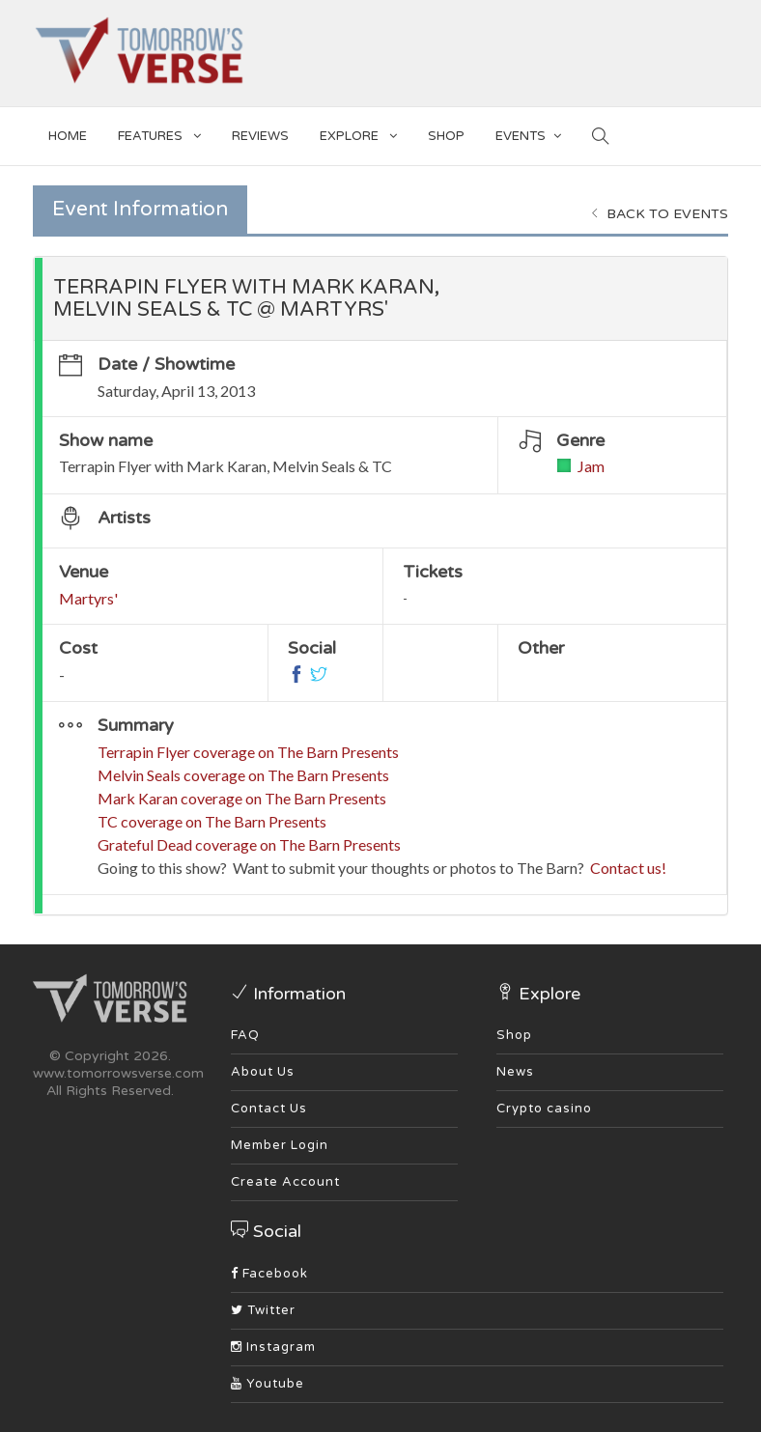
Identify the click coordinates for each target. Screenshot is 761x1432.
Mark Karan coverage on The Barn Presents (242, 798)
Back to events (659, 214)
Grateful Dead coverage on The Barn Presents (249, 844)
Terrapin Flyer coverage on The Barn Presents (248, 752)
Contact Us (269, 1108)
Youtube (267, 1383)
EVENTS (528, 133)
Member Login (279, 1145)
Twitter (263, 1310)
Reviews (260, 136)
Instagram (273, 1347)
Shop (514, 1035)
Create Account (285, 1182)
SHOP (446, 136)
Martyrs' (88, 598)
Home (67, 136)
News (515, 1072)
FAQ (245, 1035)
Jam (591, 466)
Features (159, 133)
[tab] (380, 299)
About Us (263, 1072)
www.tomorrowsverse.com (118, 1073)
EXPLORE (358, 133)
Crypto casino (544, 1108)
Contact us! (628, 867)
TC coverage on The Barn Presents (212, 821)
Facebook (269, 1273)
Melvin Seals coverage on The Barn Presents (243, 775)
